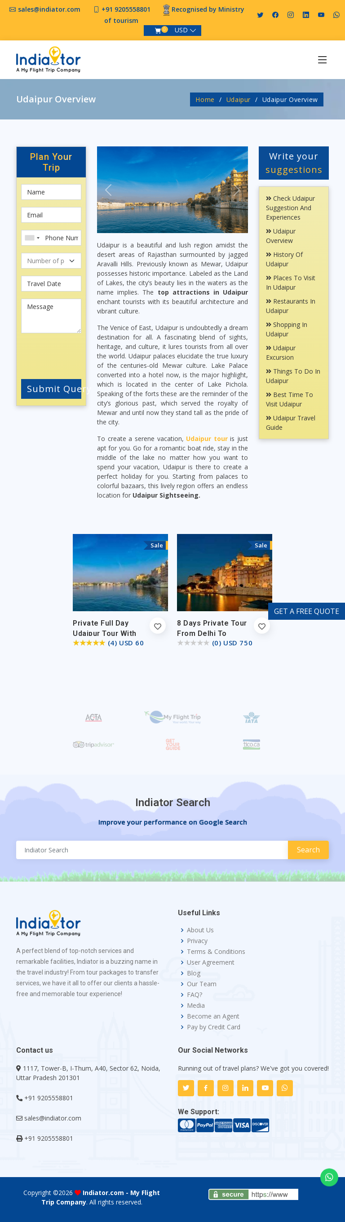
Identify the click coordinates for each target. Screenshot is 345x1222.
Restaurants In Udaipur (290, 306)
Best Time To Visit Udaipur (289, 399)
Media (196, 1005)
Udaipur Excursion (281, 353)
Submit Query (54, 389)
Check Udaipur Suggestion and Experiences (290, 207)
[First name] (51, 192)
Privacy (197, 941)
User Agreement (210, 962)
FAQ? (194, 995)
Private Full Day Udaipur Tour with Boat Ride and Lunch (109, 633)
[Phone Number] (51, 238)
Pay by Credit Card (213, 1027)
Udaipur (238, 99)
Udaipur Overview (281, 236)
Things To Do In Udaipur (293, 376)
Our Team (202, 984)
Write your (294, 163)
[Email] (51, 215)
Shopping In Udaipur (286, 329)
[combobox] (32, 237)
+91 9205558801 (126, 9)
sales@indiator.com (49, 9)
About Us (200, 930)
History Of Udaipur (284, 259)
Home (205, 99)
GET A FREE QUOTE (306, 611)
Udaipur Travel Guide (290, 423)
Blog (193, 973)
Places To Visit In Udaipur (290, 282)
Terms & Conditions (216, 951)
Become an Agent (213, 1016)
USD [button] (181, 30)
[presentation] (75, 354)
